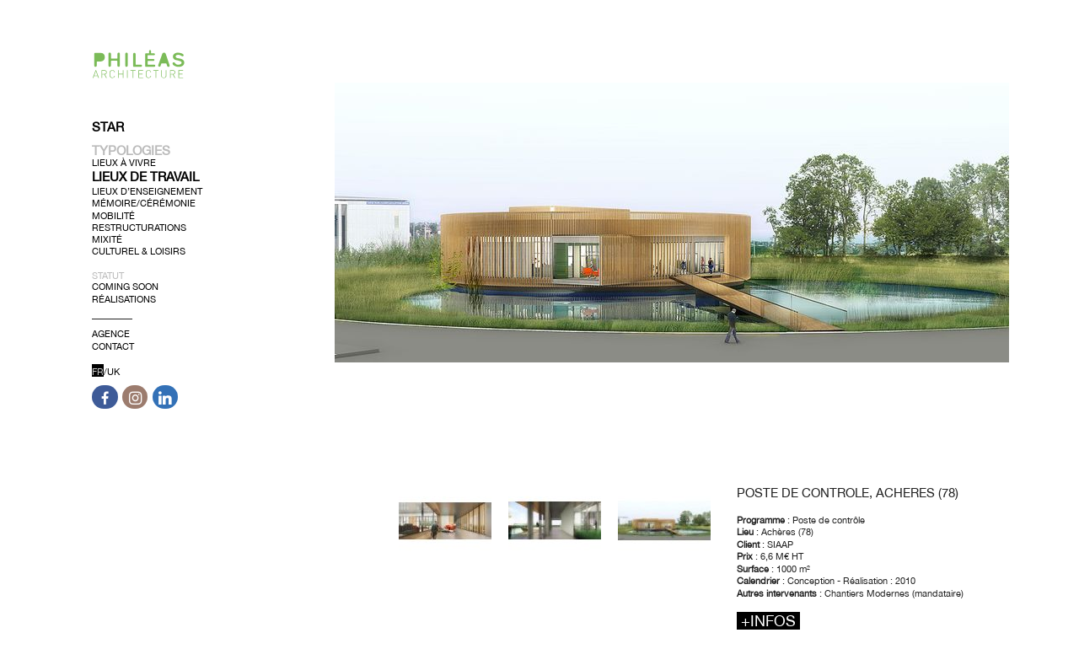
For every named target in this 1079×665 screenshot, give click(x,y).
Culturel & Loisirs (138, 251)
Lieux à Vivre (124, 163)
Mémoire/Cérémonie (144, 203)
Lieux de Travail (145, 176)
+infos (768, 621)
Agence (111, 334)
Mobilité (113, 215)
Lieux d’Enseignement (147, 191)
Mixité (107, 239)
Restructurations (139, 228)
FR (98, 372)
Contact (113, 346)
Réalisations (124, 298)
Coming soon (125, 287)
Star (108, 127)
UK (113, 372)
